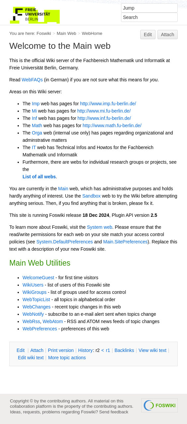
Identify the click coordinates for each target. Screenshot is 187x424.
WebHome (92, 33)
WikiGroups (34, 292)
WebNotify (33, 314)
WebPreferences (40, 328)
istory (85, 350)
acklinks (124, 350)
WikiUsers (33, 285)
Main (63, 188)
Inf (34, 118)
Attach (167, 34)
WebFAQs (32, 79)
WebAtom (52, 321)
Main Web (66, 33)
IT (34, 147)
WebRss (31, 321)
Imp (35, 103)
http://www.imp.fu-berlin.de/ (108, 103)
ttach (36, 350)
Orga (37, 132)
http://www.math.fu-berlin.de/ (112, 125)
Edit (148, 34)
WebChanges (37, 306)
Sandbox (91, 196)
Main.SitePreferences (125, 241)
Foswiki (43, 33)
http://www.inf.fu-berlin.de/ (104, 118)
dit (21, 350)
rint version (61, 350)
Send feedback (113, 411)
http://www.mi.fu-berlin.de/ (104, 111)
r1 (108, 350)
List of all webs (39, 176)
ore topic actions (67, 357)
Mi (34, 111)
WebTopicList (36, 299)
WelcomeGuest (38, 277)
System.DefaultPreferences (64, 241)
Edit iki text (31, 357)
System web (99, 227)
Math (37, 125)
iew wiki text (152, 350)
